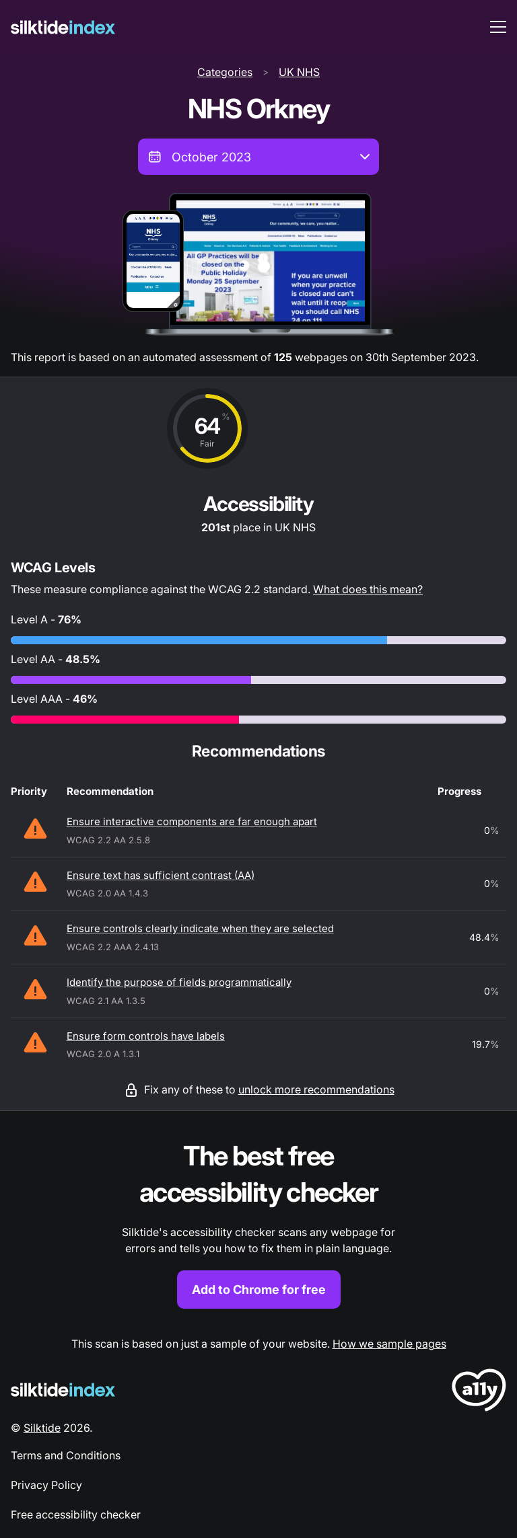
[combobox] (258, 157)
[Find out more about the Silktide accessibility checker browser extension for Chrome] (258, 1223)
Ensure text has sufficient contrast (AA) (160, 875)
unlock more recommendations (316, 1089)
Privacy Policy (46, 1485)
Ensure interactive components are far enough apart (192, 821)
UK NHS (299, 72)
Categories (224, 72)
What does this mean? (368, 589)
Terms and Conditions (65, 1455)
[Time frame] (258, 157)
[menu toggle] (498, 27)
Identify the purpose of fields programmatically (179, 982)
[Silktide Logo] (63, 1390)
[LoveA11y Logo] (479, 1392)
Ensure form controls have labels (146, 1036)
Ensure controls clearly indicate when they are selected (200, 928)
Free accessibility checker (76, 1514)
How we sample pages (389, 1343)
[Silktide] (63, 27)
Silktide (42, 1427)
